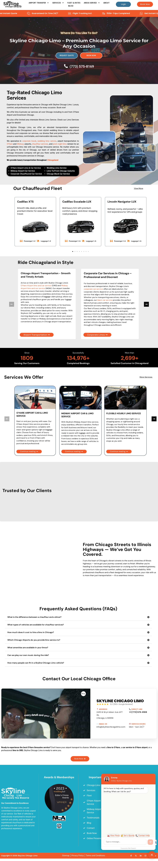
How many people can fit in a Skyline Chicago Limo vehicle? (35, 663)
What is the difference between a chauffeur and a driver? (34, 617)
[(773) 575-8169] (66, 66)
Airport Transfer (39, 2)
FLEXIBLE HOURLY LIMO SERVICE (123, 413)
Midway (20, 144)
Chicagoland (52, 160)
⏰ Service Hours (137, 724)
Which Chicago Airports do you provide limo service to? (33, 640)
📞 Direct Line (135, 709)
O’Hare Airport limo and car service (36, 285)
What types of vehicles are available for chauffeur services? (35, 624)
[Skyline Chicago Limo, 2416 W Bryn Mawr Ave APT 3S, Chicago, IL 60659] (139, 818)
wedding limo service (46, 141)
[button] (72, 251)
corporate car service (93, 289)
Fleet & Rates (73, 2)
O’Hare (10, 144)
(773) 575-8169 (82, 66)
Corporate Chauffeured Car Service (26, 174)
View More (138, 188)
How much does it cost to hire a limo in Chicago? (30, 632)
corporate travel (29, 141)
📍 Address (102, 709)
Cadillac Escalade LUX (76, 201)
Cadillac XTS (25, 201)
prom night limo (60, 144)
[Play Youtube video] (45, 714)
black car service (104, 300)
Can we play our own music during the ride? (28, 655)
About (106, 2)
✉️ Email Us (102, 724)
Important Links (99, 777)
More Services (146, 377)
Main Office (138, 777)
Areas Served (92, 2)
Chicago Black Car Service (58, 174)
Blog (70, 6)
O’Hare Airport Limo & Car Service (26, 168)
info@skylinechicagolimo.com (111, 726)
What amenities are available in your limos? (27, 647)
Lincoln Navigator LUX (122, 201)
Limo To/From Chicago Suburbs (61, 171)
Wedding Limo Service (57, 168)
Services (58, 2)
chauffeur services (40, 144)
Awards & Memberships (59, 777)
